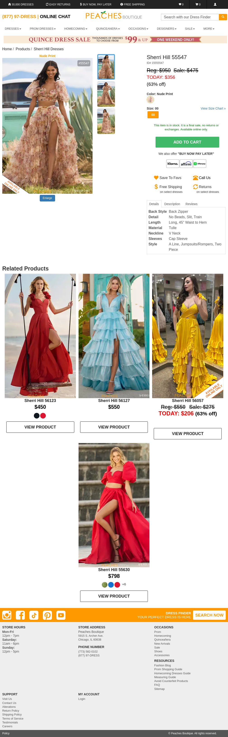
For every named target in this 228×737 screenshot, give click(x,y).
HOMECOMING (75, 28)
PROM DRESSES (43, 28)
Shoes (158, 651)
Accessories (162, 655)
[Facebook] (20, 615)
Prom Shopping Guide (168, 669)
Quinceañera (162, 639)
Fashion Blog (162, 665)
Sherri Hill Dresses (49, 49)
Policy (5, 733)
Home (7, 49)
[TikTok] (33, 615)
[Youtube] (60, 615)
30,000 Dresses (21, 4)
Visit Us (7, 699)
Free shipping (132, 4)
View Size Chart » (213, 108)
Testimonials (10, 722)
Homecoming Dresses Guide (172, 673)
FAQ (157, 685)
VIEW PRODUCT (40, 427)
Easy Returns (58, 4)
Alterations (9, 706)
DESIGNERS (167, 28)
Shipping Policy (12, 714)
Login (81, 699)
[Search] (223, 17)
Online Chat (55, 16)
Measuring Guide (165, 677)
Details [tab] (154, 204)
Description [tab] (172, 204)
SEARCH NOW (209, 615)
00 (153, 115)
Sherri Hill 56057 (188, 400)
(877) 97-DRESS (89, 655)
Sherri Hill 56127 (114, 400)
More (208, 28)
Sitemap (159, 689)
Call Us (205, 178)
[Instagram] (6, 615)
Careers (7, 726)
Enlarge (47, 198)
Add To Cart (187, 142)
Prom (157, 632)
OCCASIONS (138, 28)
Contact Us (9, 703)
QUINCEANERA (108, 28)
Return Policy (10, 710)
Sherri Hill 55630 (114, 569)
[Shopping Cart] (198, 4)
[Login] (215, 4)
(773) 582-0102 (88, 651)
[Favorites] (181, 4)
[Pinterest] (47, 615)
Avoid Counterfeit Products (171, 681)
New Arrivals (162, 643)
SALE (190, 28)
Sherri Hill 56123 (40, 400)
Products (23, 49)
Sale (157, 647)
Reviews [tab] (192, 204)
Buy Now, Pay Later (95, 4)
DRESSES (13, 28)
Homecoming (162, 635)
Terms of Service (12, 718)
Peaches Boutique (182, 733)
